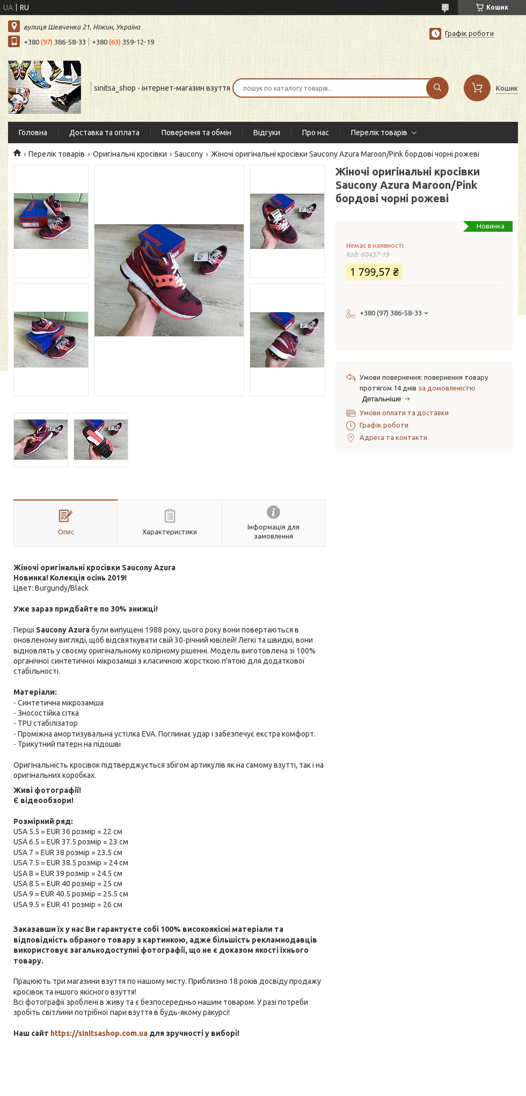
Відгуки (266, 132)
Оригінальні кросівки (130, 154)
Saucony (188, 154)
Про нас (315, 132)
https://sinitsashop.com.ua (99, 1033)
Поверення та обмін (196, 132)
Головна (33, 132)
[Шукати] (437, 88)
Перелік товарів (379, 132)
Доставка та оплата (104, 132)
